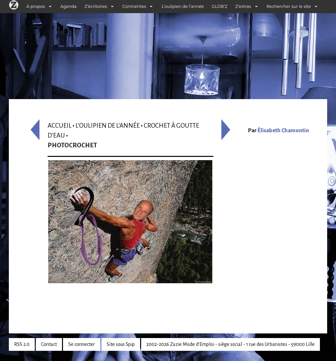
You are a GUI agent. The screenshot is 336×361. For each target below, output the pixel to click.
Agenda (68, 6)
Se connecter (81, 344)
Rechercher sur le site (288, 6)
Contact (49, 344)
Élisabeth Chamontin (283, 131)
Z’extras (243, 6)
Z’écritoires (96, 6)
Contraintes (134, 6)
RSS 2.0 (22, 344)
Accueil (60, 125)
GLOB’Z (219, 6)
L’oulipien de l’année (182, 6)
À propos (36, 6)
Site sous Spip (121, 344)
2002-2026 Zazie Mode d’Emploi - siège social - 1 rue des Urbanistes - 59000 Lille (230, 344)
